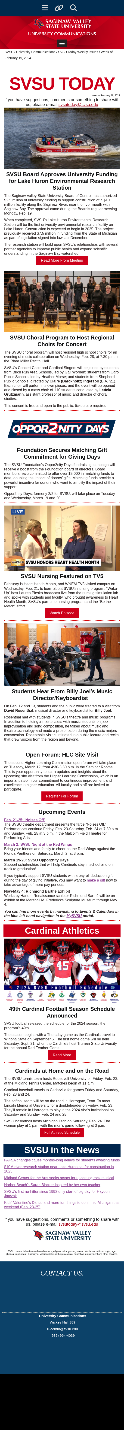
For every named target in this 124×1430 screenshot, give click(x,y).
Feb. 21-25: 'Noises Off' (24, 820)
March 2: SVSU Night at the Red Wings (38, 844)
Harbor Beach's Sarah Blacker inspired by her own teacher (52, 1185)
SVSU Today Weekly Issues (78, 52)
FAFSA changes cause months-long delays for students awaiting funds (62, 1160)
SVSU (9, 52)
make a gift (96, 880)
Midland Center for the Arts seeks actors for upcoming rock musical (59, 1178)
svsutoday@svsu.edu (78, 104)
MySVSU (74, 916)
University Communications (36, 52)
